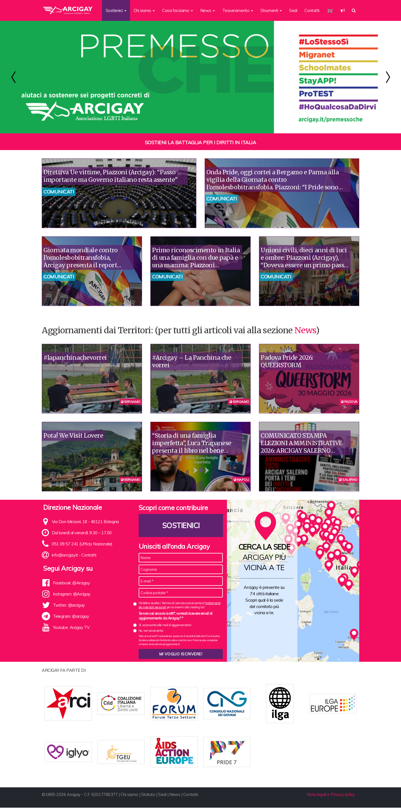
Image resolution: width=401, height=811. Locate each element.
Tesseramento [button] (237, 10)
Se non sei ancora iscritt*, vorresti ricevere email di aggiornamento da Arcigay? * (175, 616)
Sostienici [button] (116, 10)
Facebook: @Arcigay (71, 582)
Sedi (293, 10)
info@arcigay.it (65, 555)
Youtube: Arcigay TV (71, 627)
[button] (342, 10)
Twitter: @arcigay (69, 605)
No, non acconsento (151, 631)
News (305, 330)
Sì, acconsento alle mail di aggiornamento (165, 625)
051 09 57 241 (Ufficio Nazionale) (82, 544)
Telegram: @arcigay (71, 616)
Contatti (311, 10)
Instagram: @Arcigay (72, 594)
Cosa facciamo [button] (177, 10)
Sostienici (181, 525)
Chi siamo (129, 797)
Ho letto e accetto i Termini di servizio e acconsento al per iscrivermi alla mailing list (180, 605)
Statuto (148, 797)
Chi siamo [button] (144, 10)
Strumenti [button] (271, 10)
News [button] (207, 10)
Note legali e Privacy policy (331, 797)
